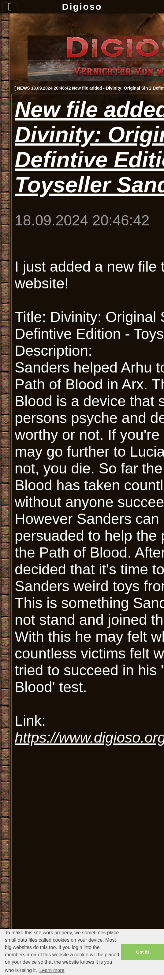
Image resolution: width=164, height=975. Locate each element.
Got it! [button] (142, 952)
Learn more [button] (52, 970)
